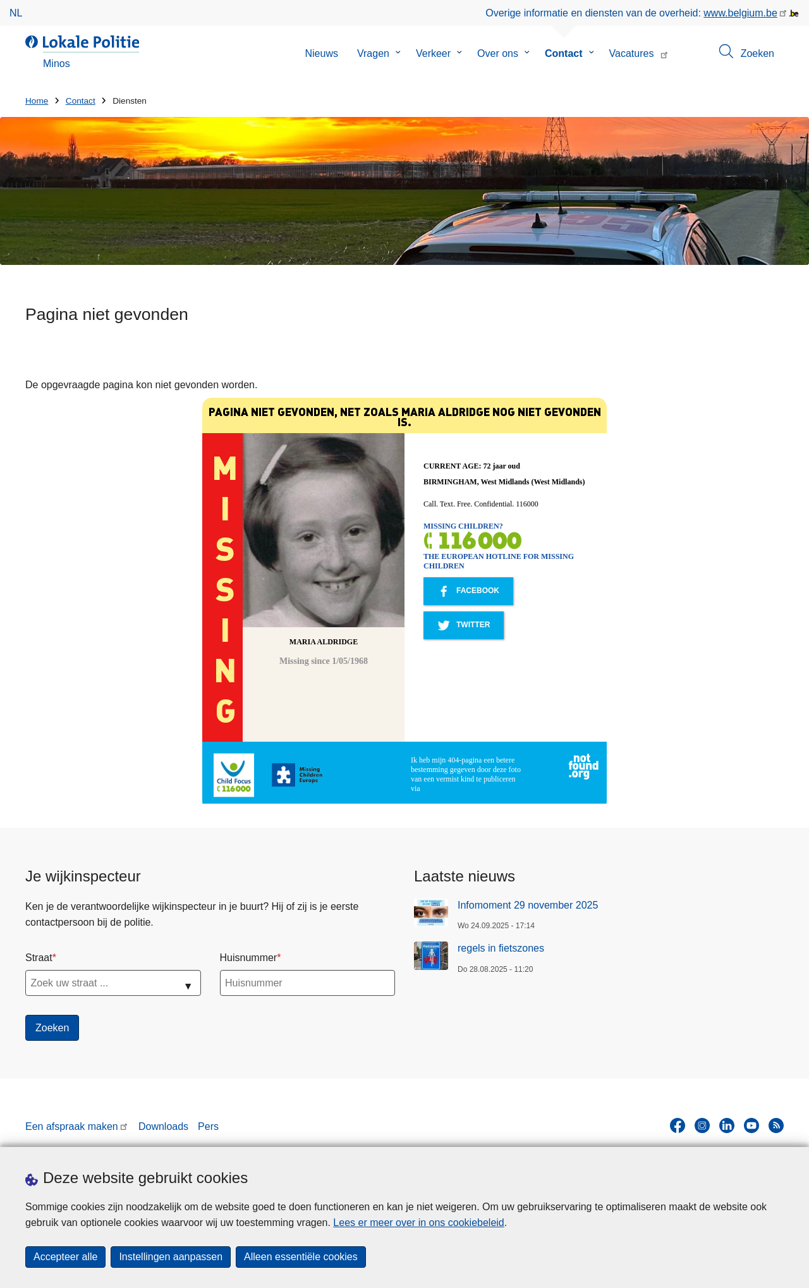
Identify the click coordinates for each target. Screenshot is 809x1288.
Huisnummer (248, 957)
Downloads (163, 1126)
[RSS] (776, 1125)
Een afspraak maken (71, 1126)
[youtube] (751, 1125)
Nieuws (321, 53)
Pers (208, 1126)
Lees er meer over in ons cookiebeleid (418, 1222)
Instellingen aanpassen (170, 1256)
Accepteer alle (65, 1256)
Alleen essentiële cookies (301, 1256)
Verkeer (433, 53)
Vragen (373, 53)
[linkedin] (726, 1125)
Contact (564, 53)
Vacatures (631, 53)
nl (15, 13)
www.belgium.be (740, 13)
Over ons (497, 53)
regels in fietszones (501, 948)
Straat (38, 957)
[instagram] (702, 1125)
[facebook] (677, 1125)
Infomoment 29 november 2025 (528, 905)
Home (36, 101)
